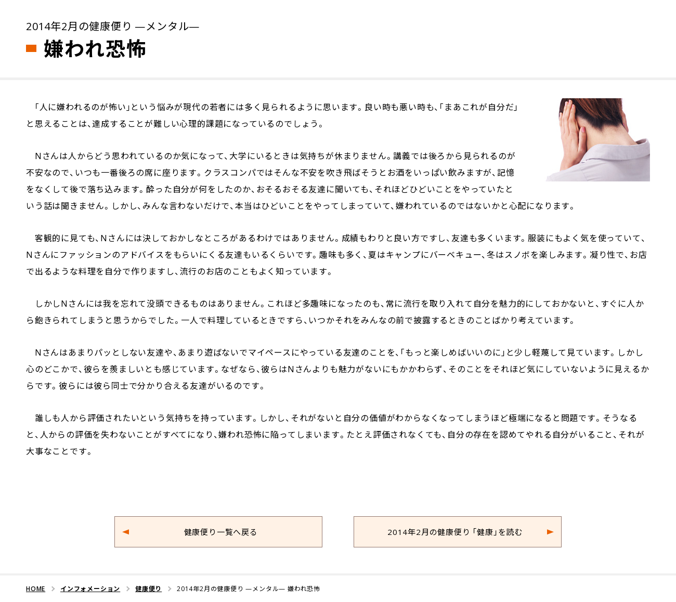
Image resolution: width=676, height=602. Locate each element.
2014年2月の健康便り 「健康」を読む (455, 532)
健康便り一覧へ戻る (221, 532)
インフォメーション (90, 588)
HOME (35, 588)
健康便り (148, 588)
